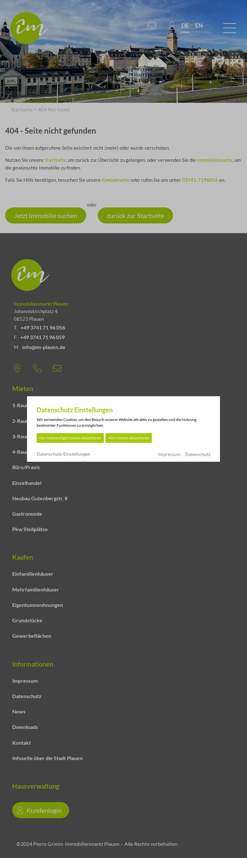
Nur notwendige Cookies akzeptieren (70, 437)
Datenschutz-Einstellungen (63, 454)
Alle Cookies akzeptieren (128, 437)
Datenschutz (197, 454)
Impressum (169, 454)
